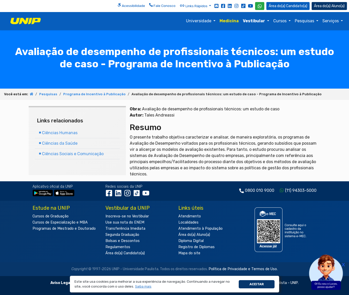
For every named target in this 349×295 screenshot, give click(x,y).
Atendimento (189, 216)
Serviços (331, 20)
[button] (143, 286)
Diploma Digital (191, 241)
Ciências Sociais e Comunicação (71, 153)
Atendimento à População (200, 228)
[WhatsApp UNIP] (259, 6)
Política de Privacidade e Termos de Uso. (243, 269)
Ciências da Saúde (58, 143)
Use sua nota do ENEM (124, 222)
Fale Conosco (162, 5)
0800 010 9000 (259, 190)
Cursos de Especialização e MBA (60, 222)
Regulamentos (117, 247)
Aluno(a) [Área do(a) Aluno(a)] (329, 6)
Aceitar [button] (256, 284)
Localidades (188, 222)
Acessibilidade (131, 5)
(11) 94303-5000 (301, 190)
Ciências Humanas (58, 132)
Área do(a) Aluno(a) (194, 235)
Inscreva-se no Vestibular (127, 216)
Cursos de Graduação (50, 216)
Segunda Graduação (122, 235)
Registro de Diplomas (196, 247)
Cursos (280, 20)
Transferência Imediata (125, 228)
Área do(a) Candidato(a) (125, 253)
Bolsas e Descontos (122, 241)
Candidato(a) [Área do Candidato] (288, 6)
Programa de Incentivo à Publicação (94, 94)
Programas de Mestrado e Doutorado (64, 228)
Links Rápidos (194, 5)
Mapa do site (189, 253)
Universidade (199, 20)
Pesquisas (305, 20)
